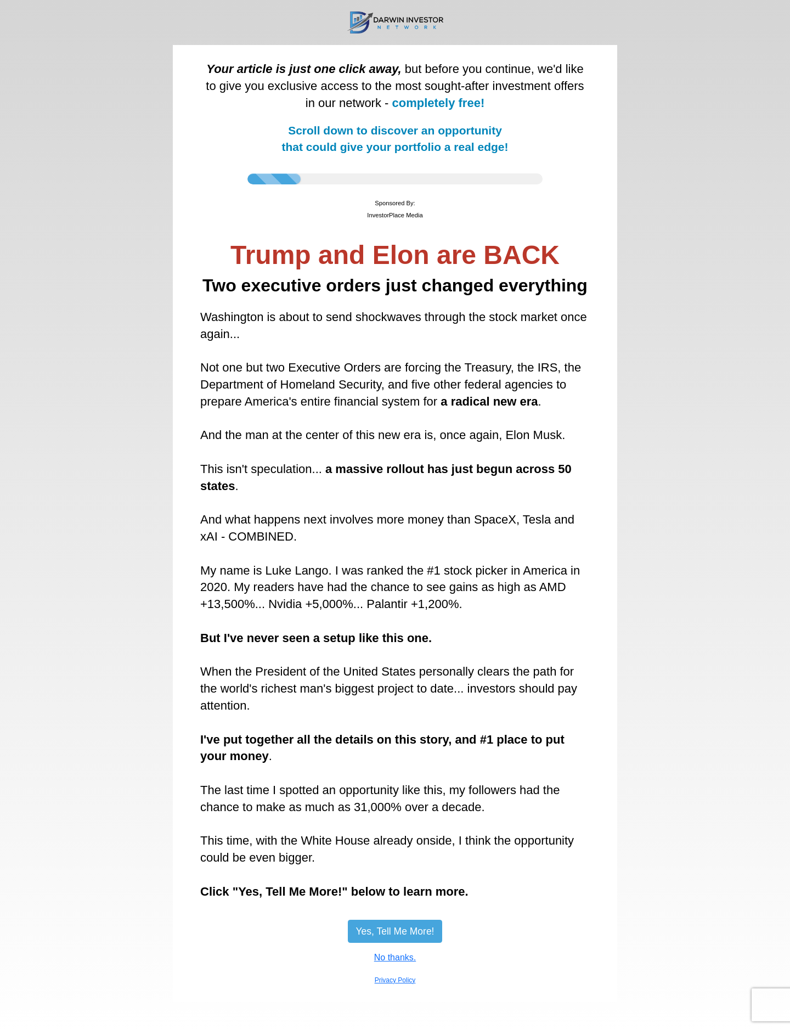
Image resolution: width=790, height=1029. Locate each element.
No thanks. (395, 957)
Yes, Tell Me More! (395, 931)
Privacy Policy (395, 980)
